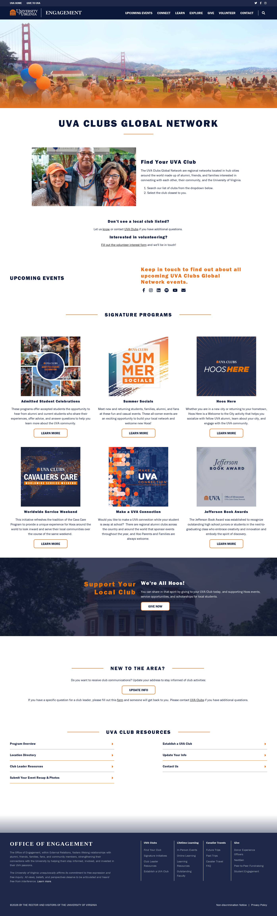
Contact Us (214, 766)
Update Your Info (214, 755)
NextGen (239, 860)
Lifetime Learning (188, 842)
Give (211, 13)
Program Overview (61, 744)
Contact (246, 13)
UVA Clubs (131, 229)
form (120, 700)
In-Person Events (187, 850)
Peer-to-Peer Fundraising (249, 866)
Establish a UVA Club (214, 744)
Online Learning (186, 855)
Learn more (44, 881)
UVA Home (16, 3)
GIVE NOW (155, 606)
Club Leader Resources (61, 766)
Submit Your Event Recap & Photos (61, 778)
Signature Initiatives (155, 855)
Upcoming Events (138, 13)
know (106, 229)
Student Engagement (246, 871)
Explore (196, 13)
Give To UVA (33, 3)
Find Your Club (152, 850)
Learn (180, 13)
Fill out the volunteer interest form (124, 245)
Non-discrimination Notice (231, 905)
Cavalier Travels (216, 842)
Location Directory (61, 755)
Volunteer (227, 13)
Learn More (50, 433)
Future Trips (213, 850)
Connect (163, 13)
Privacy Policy (259, 905)
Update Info (138, 690)
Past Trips (212, 855)
